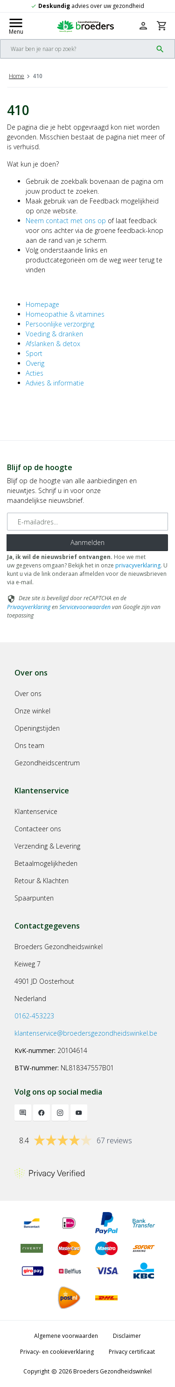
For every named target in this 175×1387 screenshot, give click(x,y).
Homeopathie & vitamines (65, 314)
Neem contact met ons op (66, 220)
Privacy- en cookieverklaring (57, 1352)
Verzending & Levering (47, 846)
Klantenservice (35, 811)
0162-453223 (34, 1015)
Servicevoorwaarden (85, 607)
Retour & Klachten (41, 880)
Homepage (42, 304)
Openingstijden (37, 728)
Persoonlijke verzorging (60, 324)
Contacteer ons (37, 828)
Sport (34, 353)
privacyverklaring (138, 565)
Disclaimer (127, 1336)
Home (16, 76)
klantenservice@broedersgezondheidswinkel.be (85, 1033)
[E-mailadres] (87, 521)
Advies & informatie (55, 382)
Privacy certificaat (132, 1352)
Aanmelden (87, 542)
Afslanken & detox (53, 343)
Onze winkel (32, 710)
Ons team (29, 745)
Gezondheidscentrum (47, 762)
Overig (35, 363)
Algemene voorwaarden (66, 1336)
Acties (34, 373)
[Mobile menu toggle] (15, 26)
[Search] (76, 48)
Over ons (28, 693)
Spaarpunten (34, 897)
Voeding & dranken (54, 333)
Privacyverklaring (28, 607)
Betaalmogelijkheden (45, 863)
